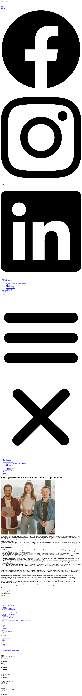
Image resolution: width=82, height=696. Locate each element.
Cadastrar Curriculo (7, 626)
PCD (7, 284)
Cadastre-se (3, 596)
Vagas (4, 628)
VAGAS (5, 279)
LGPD (4, 292)
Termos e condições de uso (9, 609)
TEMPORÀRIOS (10, 286)
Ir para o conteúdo (4, 1)
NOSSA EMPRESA (7, 280)
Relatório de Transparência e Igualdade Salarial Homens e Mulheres (18, 611)
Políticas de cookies (7, 608)
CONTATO (5, 294)
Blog (4, 625)
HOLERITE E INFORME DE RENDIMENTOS (16, 283)
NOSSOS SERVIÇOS (8, 281)
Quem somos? (6, 610)
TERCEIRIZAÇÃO (10, 288)
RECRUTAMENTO (10, 285)
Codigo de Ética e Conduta (9, 605)
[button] (41, 377)
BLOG (4, 291)
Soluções (5, 640)
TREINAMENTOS (10, 289)
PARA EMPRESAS (7, 290)
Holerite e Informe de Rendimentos (11, 650)
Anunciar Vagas (6, 638)
